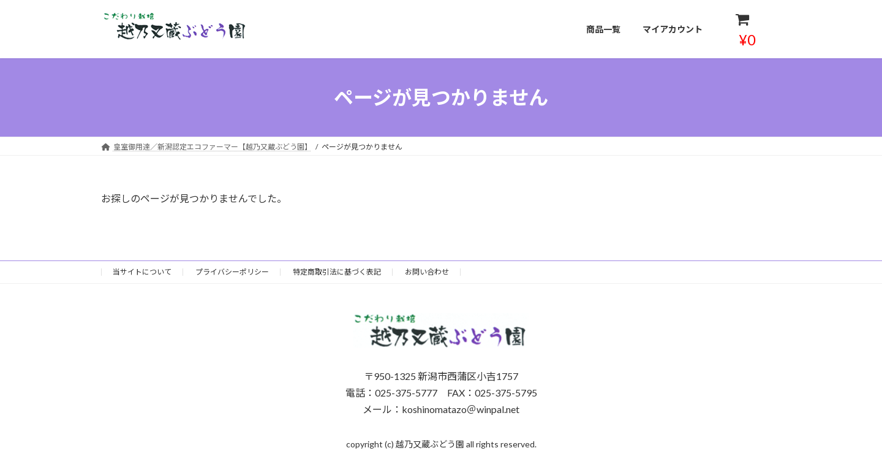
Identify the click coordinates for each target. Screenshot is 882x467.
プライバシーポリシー (232, 271)
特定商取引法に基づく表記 (337, 271)
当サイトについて (142, 271)
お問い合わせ (427, 271)
